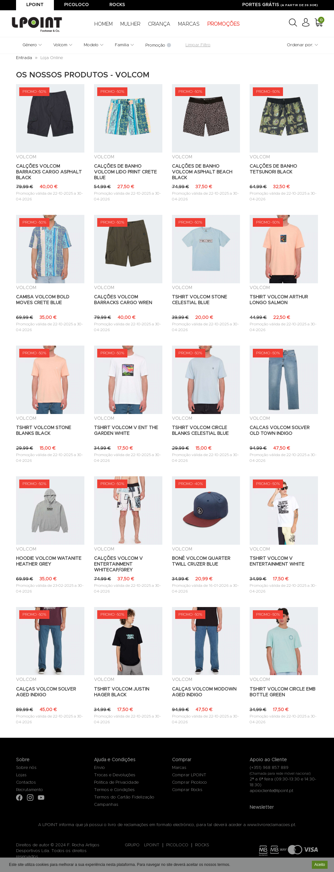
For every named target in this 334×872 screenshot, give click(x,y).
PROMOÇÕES (223, 24)
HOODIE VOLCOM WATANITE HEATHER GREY (48, 561)
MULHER (130, 24)
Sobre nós (26, 768)
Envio (99, 768)
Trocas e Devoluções (114, 775)
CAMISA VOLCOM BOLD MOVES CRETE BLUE (42, 300)
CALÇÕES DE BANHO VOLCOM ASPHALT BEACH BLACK (202, 172)
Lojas (21, 775)
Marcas (179, 768)
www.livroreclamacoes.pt (271, 825)
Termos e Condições (114, 790)
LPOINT (151, 845)
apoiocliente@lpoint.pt (271, 791)
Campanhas (106, 805)
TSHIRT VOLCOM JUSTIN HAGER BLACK (121, 692)
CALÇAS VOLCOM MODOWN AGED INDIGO (204, 692)
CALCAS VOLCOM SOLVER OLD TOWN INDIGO (280, 431)
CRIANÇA (159, 24)
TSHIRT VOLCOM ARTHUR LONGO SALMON (279, 300)
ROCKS (202, 845)
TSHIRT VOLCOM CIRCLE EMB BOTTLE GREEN (282, 692)
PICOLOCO (177, 845)
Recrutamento (29, 790)
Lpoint (35, 5)
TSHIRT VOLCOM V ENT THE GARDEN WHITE (126, 431)
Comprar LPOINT (189, 775)
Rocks (117, 5)
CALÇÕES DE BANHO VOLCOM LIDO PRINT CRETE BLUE (125, 172)
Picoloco (76, 5)
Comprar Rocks (187, 790)
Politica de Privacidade (116, 782)
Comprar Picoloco (189, 782)
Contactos (26, 782)
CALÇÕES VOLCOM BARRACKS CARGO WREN (123, 300)
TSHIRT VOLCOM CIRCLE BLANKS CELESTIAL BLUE (200, 431)
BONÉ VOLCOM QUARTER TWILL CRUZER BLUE (201, 561)
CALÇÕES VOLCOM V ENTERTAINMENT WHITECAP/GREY (118, 564)
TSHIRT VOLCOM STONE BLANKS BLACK (43, 431)
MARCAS (189, 24)
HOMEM (103, 24)
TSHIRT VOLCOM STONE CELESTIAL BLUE (199, 300)
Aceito (319, 864)
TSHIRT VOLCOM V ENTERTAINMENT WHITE (277, 561)
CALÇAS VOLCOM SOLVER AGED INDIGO (46, 692)
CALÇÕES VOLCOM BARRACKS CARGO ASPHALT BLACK (49, 172)
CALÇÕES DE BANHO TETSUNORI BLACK (273, 169)
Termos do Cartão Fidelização (124, 797)
